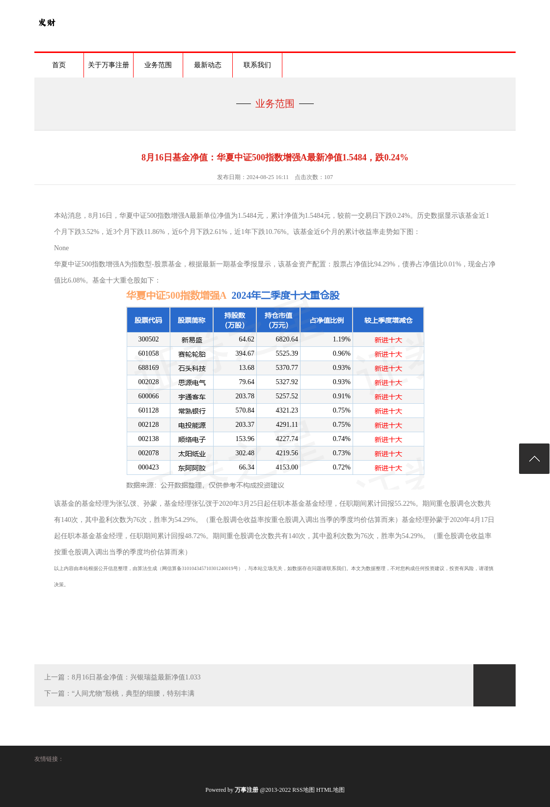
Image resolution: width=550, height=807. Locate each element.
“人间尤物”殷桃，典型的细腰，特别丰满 (133, 693)
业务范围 (158, 65)
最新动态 (207, 65)
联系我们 (257, 65)
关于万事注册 (108, 65)
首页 (59, 65)
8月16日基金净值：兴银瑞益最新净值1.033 (136, 677)
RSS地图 (303, 789)
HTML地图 (330, 789)
